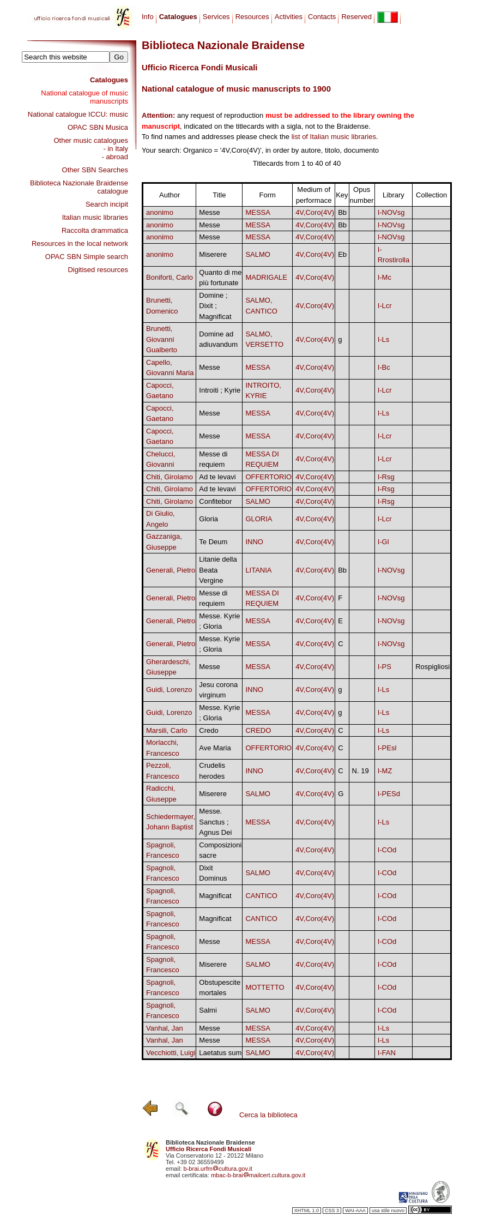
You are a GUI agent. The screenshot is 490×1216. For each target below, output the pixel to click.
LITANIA (258, 570)
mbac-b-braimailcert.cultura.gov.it (258, 1175)
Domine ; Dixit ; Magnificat (215, 306)
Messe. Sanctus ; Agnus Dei (215, 821)
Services (216, 17)
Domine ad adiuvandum (218, 339)
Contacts (322, 17)
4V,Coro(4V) (314, 212)
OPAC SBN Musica (98, 127)
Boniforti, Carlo (169, 277)
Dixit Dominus (213, 873)
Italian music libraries (95, 217)
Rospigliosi (432, 667)
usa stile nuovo (388, 1210)
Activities (289, 17)
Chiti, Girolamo (169, 477)
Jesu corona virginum (218, 690)
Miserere (213, 254)
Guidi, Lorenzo (169, 689)
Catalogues (109, 80)
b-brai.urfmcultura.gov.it (218, 1168)
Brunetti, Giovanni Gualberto (161, 339)
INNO (254, 542)
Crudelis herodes (212, 770)
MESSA (257, 212)
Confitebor (215, 501)
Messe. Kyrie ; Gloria (219, 621)
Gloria (208, 519)
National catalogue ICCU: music (78, 114)
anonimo (159, 212)
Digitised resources (98, 270)
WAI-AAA (355, 1210)
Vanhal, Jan (164, 1028)
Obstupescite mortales (219, 987)
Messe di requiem (213, 459)
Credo (208, 730)
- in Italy (115, 149)
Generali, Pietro (170, 570)
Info (148, 17)
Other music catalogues (90, 140)
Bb (342, 212)
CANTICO (261, 896)
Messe (209, 212)
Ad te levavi (217, 477)
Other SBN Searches (95, 170)
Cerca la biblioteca (268, 1115)
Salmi (208, 1010)
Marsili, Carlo (166, 730)
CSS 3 (332, 1210)
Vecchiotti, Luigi (170, 1053)
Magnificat (215, 896)
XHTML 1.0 (306, 1210)
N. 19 (360, 771)
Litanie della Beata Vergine (218, 570)
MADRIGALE (266, 277)
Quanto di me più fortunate (220, 277)
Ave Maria (215, 748)
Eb (342, 254)
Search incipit (107, 204)
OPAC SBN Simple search (86, 256)
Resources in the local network (80, 243)
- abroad (115, 157)
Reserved (356, 17)
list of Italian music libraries (334, 137)
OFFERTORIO (268, 477)
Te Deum (213, 542)
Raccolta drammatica (95, 230)
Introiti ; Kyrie (219, 390)
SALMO (257, 254)
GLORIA (258, 519)
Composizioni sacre (220, 850)
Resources (252, 17)
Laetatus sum (220, 1053)
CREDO (258, 730)
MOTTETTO (264, 987)
